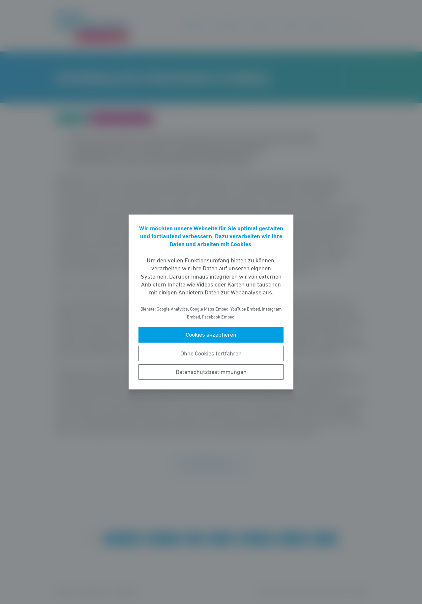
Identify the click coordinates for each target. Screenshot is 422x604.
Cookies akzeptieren (211, 334)
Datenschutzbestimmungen (211, 372)
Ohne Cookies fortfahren (211, 353)
